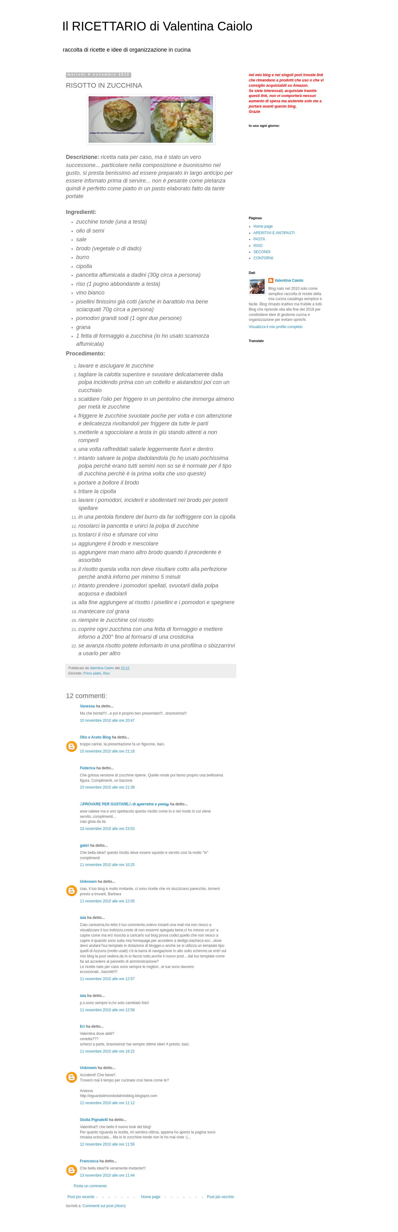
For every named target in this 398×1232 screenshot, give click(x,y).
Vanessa (87, 706)
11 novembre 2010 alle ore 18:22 (107, 1051)
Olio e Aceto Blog (95, 737)
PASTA (259, 239)
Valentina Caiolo (289, 280)
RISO (257, 245)
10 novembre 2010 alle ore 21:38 (107, 787)
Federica (87, 768)
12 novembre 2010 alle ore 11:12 (107, 1103)
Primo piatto (92, 673)
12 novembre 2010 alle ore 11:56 (107, 1144)
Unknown (88, 881)
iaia (83, 917)
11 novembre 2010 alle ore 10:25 (107, 865)
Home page (150, 1197)
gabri (84, 845)
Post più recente (81, 1197)
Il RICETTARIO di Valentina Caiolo (157, 26)
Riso (106, 673)
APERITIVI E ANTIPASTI (274, 233)
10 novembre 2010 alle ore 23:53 (107, 829)
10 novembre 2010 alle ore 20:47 (107, 720)
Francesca (89, 1161)
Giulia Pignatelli (94, 1120)
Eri (82, 1026)
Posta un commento (90, 1186)
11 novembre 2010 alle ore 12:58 (107, 1010)
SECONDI (262, 252)
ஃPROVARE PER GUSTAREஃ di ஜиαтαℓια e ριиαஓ (124, 804)
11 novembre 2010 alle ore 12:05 (107, 901)
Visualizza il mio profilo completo (276, 327)
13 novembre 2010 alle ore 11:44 (107, 1175)
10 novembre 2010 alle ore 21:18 (107, 751)
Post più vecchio (220, 1197)
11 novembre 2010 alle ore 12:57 (107, 979)
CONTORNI (263, 258)
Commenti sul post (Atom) (104, 1206)
